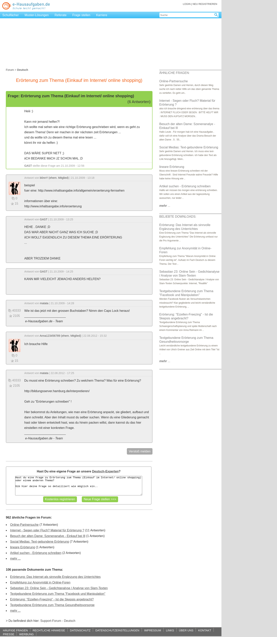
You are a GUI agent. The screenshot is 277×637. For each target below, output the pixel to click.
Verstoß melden (140, 451)
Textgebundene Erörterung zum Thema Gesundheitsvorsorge (52, 605)
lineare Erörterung (22, 547)
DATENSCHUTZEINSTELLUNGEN (117, 630)
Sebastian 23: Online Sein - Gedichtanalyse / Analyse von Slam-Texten (59, 588)
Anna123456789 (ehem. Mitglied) (60, 335)
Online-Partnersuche (24, 524)
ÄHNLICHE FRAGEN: (174, 72)
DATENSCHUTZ (80, 630)
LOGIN (187, 4)
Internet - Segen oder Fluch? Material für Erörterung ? (47, 530)
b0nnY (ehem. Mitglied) (54, 177)
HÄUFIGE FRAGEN (15, 630)
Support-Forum (50, 620)
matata (44, 303)
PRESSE (8, 634)
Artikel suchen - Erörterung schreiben (35, 553)
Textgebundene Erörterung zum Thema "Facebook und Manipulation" (57, 593)
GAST (28, 165)
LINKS (170, 630)
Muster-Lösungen (37, 15)
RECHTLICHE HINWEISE (49, 630)
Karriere (101, 15)
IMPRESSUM (152, 630)
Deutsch (69, 620)
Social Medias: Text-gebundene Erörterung (39, 541)
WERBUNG (26, 634)
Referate (60, 15)
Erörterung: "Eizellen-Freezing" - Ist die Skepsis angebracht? (52, 599)
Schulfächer (10, 15)
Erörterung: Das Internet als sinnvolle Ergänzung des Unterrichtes (55, 576)
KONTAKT (204, 630)
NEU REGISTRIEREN (205, 4)
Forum (10, 69)
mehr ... (15, 558)
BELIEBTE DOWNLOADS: (177, 216)
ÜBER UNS (186, 630)
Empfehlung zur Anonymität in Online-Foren (40, 582)
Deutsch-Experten (105, 471)
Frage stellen (81, 15)
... (164, 205)
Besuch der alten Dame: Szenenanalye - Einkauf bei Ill (47, 536)
